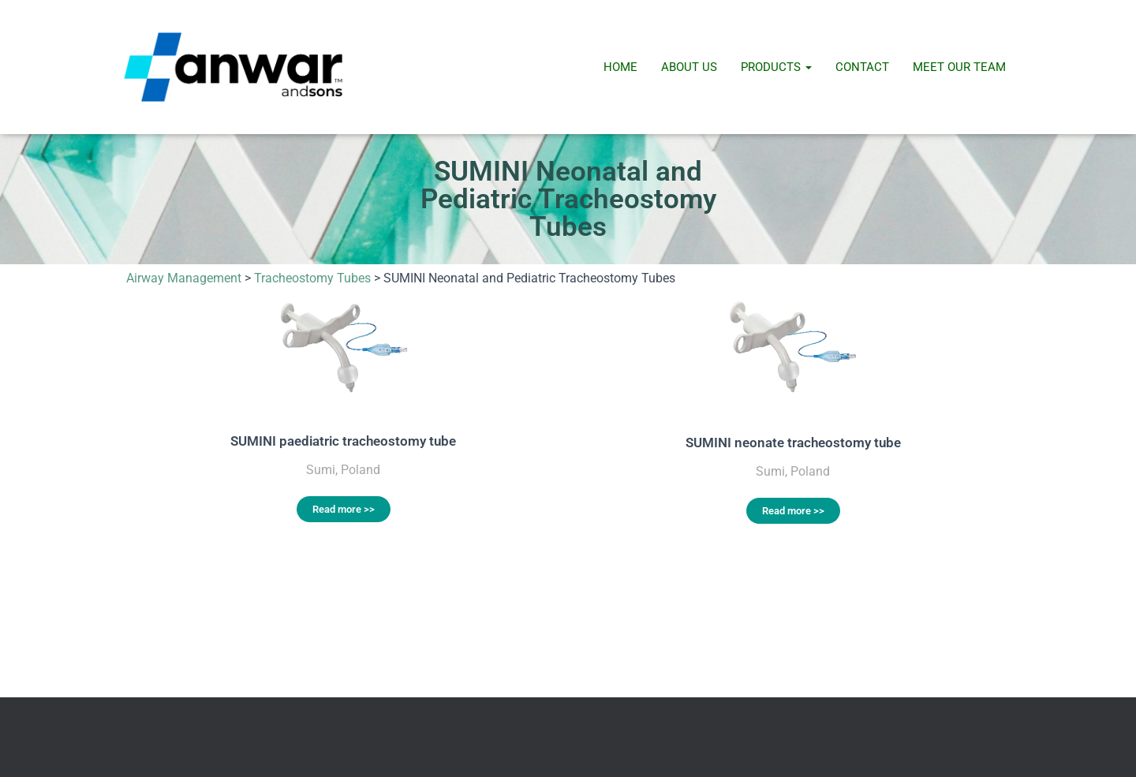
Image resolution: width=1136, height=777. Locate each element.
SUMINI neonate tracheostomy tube (793, 442)
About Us (689, 67)
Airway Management (183, 278)
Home (620, 67)
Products (776, 67)
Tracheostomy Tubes (312, 278)
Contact (862, 67)
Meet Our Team (959, 67)
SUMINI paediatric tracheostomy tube (343, 441)
